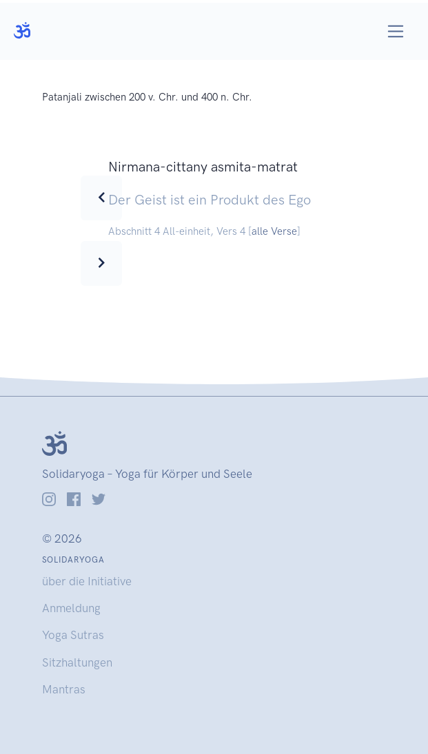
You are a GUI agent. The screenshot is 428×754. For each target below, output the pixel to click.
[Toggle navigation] (396, 31)
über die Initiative (87, 581)
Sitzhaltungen (77, 662)
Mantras (63, 689)
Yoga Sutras (73, 635)
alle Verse (274, 231)
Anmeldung (71, 608)
